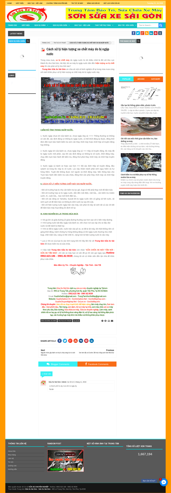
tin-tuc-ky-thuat (60, 43)
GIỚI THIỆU (20, 3)
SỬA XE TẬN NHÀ (48, 253)
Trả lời (51, 389)
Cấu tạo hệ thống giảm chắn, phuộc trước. (138, 105)
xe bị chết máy (62, 60)
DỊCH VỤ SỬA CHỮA (60, 25)
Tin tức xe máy (77, 3)
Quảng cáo (12, 466)
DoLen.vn (82, 302)
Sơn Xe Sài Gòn (44, 489)
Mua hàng (12, 455)
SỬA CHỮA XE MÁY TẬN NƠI (99, 250)
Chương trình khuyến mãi (56, 3)
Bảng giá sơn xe (93, 3)
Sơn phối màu (52, 307)
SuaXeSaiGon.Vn (63, 299)
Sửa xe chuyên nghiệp (89, 310)
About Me (11, 451)
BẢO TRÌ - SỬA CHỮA (126, 25)
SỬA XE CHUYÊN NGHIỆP (38, 487)
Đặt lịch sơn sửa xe (112, 3)
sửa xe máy (81, 288)
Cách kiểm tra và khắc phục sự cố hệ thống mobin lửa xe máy (139, 176)
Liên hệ (11, 458)
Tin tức (10, 462)
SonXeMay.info (93, 302)
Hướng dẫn (12, 469)
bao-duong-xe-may (48, 320)
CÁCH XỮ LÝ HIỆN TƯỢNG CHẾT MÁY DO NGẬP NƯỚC (67, 184)
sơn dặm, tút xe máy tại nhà (79, 307)
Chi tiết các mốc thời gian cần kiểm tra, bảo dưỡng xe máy (139, 140)
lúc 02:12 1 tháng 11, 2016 (76, 382)
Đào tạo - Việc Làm (35, 3)
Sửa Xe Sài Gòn (63, 288)
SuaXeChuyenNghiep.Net (66, 302)
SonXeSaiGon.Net (79, 299)
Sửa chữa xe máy (71, 310)
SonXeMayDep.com (96, 299)
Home (9, 3)
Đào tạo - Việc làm (82, 25)
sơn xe (106, 307)
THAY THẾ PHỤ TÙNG (103, 25)
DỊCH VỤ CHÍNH (40, 25)
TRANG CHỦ (12, 25)
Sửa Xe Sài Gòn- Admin (58, 382)
